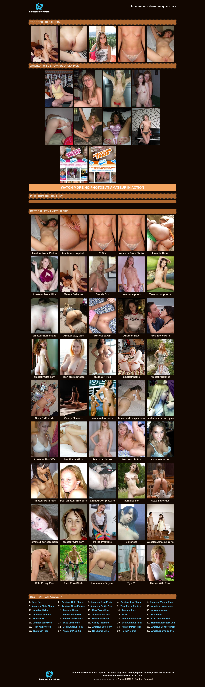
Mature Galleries (101, 618)
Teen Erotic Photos (73, 618)
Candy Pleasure (100, 623)
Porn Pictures (129, 631)
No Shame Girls (100, 631)
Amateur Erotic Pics (101, 606)
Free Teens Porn (100, 610)
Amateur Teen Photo (101, 602)
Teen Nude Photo (72, 614)
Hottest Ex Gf (40, 618)
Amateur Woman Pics (161, 602)
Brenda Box (157, 614)
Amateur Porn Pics (131, 627)
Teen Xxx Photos (42, 627)
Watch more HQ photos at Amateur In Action (102, 187)
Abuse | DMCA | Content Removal (135, 679)
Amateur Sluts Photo (43, 606)
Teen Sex (37, 602)
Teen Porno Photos (131, 606)
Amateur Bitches (101, 614)
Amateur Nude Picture (73, 606)
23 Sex (125, 614)
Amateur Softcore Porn (163, 627)
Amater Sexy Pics (42, 623)
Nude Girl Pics (40, 631)
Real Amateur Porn (131, 618)
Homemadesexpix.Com (163, 623)
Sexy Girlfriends (71, 623)
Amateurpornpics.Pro (162, 631)
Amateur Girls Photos (73, 602)
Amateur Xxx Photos (131, 602)
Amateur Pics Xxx (72, 631)
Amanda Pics (129, 610)
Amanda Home (70, 610)
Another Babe (40, 610)
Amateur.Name (159, 610)
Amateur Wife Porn (43, 614)
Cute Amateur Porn (161, 618)
